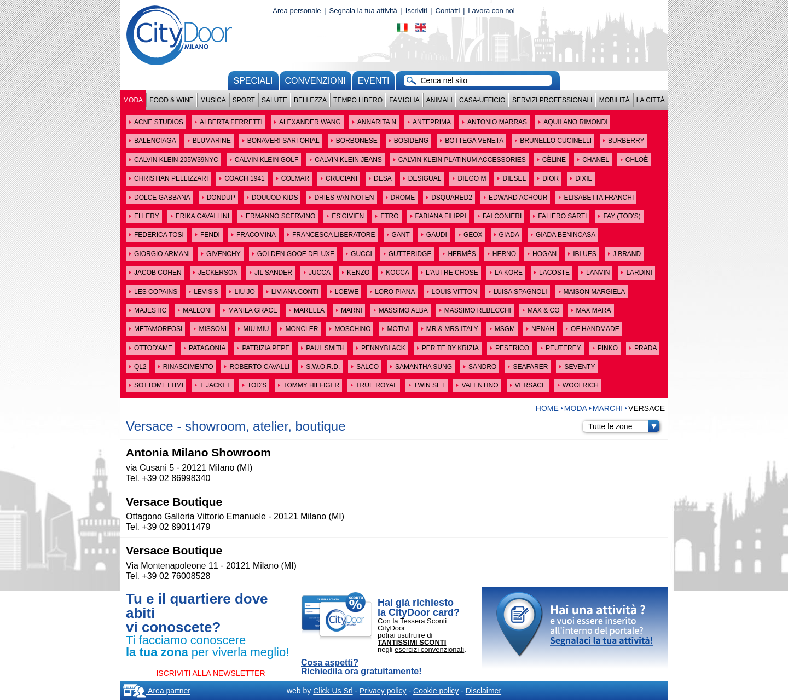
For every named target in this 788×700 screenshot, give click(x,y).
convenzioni (315, 80)
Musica (213, 100)
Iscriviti (416, 11)
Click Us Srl (332, 690)
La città (650, 100)
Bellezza (310, 100)
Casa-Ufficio (482, 100)
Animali (439, 100)
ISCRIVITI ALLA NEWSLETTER (210, 673)
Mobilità (614, 100)
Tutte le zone (623, 426)
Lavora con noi (491, 11)
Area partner (156, 690)
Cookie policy (436, 690)
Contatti (448, 11)
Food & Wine (171, 100)
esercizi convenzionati (429, 649)
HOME (547, 408)
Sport (244, 100)
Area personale (297, 11)
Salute (274, 100)
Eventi (374, 80)
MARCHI (608, 408)
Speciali (253, 80)
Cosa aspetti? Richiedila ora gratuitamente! (361, 667)
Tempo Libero (358, 100)
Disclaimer (483, 690)
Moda (133, 100)
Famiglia (404, 100)
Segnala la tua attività (363, 11)
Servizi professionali (552, 100)
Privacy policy (383, 690)
